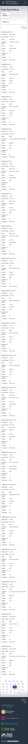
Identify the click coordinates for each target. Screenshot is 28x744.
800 (15, 690)
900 (11, 693)
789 (23, 684)
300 (6, 681)
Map (24, 27)
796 (3, 690)
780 (15, 684)
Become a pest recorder (18, 12)
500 (13, 681)
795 (23, 687)
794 (19, 687)
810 (19, 690)
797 (7, 690)
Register (23, 700)
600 (17, 681)
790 (3, 687)
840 (7, 693)
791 (7, 687)
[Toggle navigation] (25, 3)
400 (10, 681)
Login (24, 702)
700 (21, 681)
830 (3, 693)
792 (11, 687)
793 (15, 687)
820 (23, 690)
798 (11, 690)
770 (11, 684)
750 (3, 684)
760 (7, 684)
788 (19, 684)
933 (15, 693)
